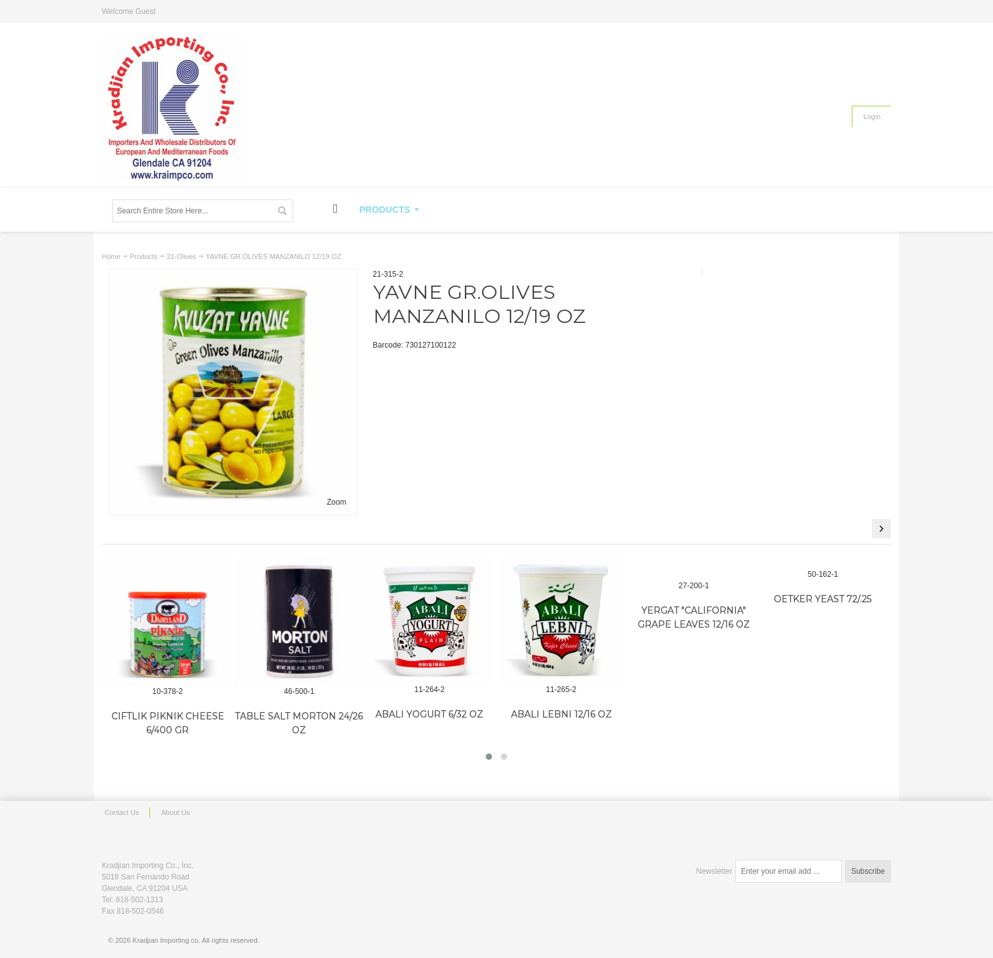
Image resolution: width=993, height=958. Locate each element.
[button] (488, 756)
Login (871, 116)
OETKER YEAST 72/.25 (822, 599)
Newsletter (714, 871)
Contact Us (121, 812)
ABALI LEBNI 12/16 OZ (561, 714)
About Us (175, 812)
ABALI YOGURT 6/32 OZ (429, 714)
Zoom (336, 502)
